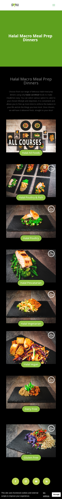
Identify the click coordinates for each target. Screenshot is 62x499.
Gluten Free (31, 457)
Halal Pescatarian (31, 283)
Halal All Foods (31, 152)
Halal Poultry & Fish (31, 197)
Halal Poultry (31, 238)
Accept (56, 494)
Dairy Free (31, 409)
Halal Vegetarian (31, 323)
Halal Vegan (31, 364)
